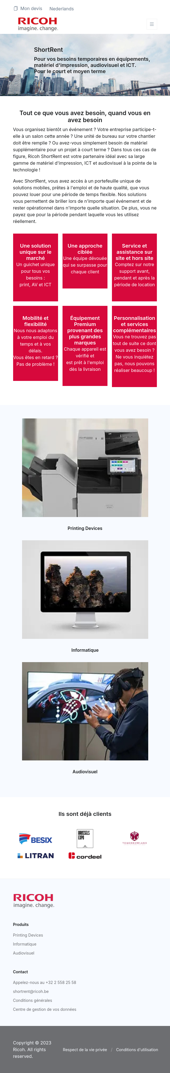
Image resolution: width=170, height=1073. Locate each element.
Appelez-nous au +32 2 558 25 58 (44, 982)
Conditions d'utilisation (137, 1049)
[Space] (38, 24)
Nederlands (61, 8)
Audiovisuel (85, 771)
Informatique (85, 650)
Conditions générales (32, 1000)
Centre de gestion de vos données (44, 1009)
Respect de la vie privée (85, 1049)
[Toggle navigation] (152, 24)
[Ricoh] (34, 900)
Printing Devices (85, 528)
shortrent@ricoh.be (31, 991)
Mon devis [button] (27, 8)
